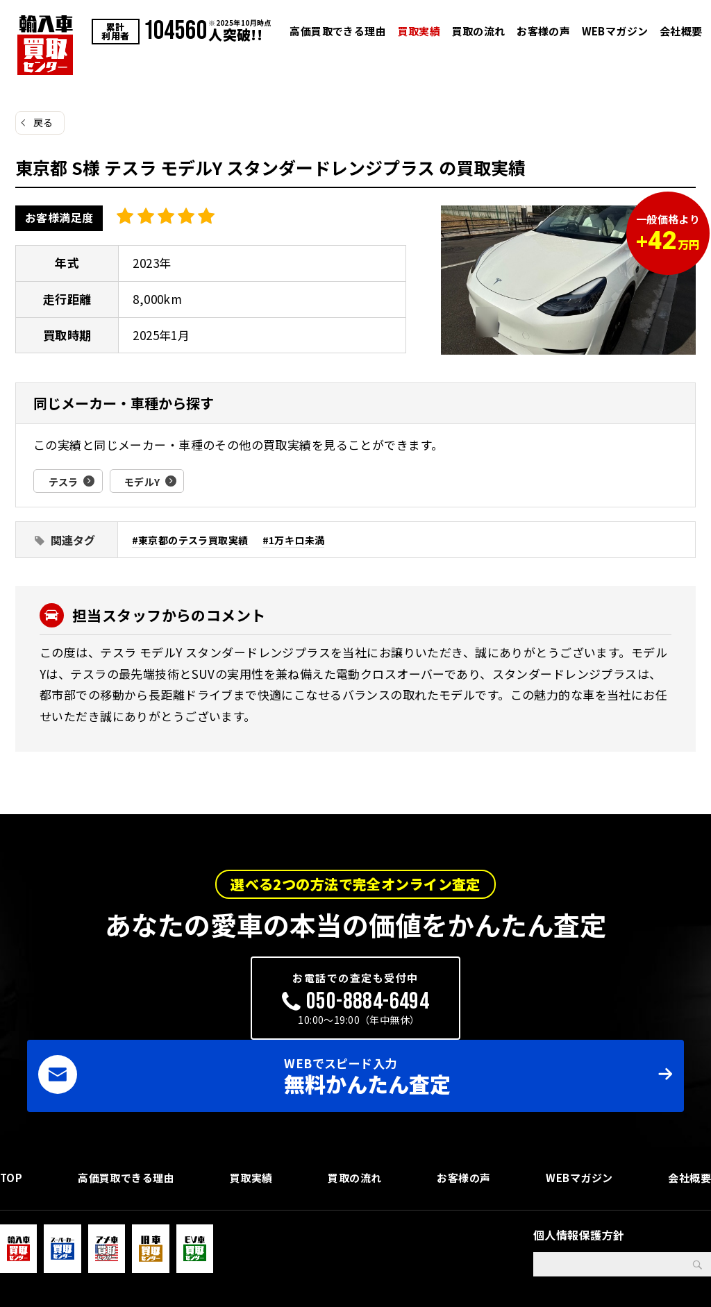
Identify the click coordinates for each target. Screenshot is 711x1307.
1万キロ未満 (308, 539)
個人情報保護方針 (578, 1190)
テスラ (65, 481)
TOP (11, 1128)
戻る (43, 122)
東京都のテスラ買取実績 (198, 539)
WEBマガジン (615, 31)
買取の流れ (478, 31)
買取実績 (419, 31)
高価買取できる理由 (338, 31)
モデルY (148, 481)
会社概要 (681, 31)
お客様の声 (543, 31)
